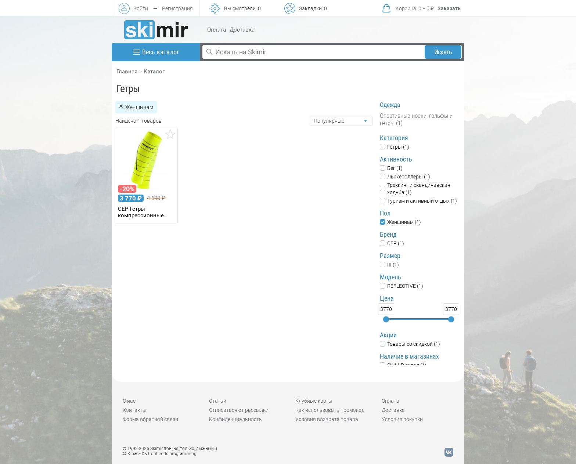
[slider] (386, 319)
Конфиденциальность (235, 419)
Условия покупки (402, 419)
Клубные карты (313, 401)
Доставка (242, 29)
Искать (443, 52)
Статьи (217, 401)
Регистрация (177, 8)
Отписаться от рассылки (239, 410)
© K (160, 453)
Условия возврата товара (326, 419)
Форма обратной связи (150, 419)
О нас (129, 401)
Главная (126, 71)
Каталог (154, 71)
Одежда (390, 104)
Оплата (216, 29)
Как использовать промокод (329, 410)
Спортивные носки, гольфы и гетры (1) (416, 119)
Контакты (135, 410)
